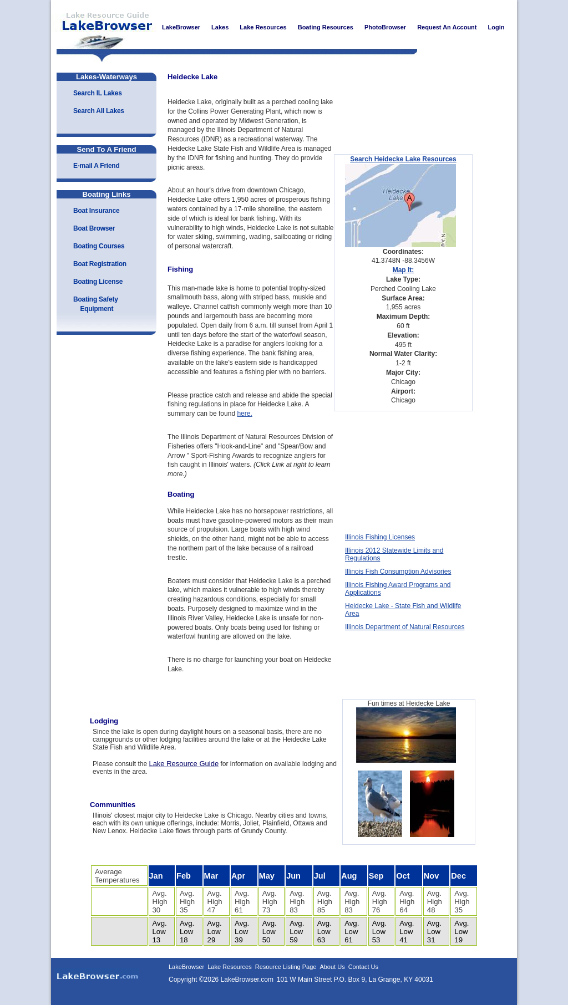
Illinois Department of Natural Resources (404, 627)
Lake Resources (229, 966)
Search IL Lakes (97, 93)
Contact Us (363, 966)
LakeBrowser (103, 27)
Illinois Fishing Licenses (380, 537)
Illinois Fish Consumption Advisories (398, 571)
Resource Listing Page (286, 966)
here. (244, 413)
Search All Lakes (98, 111)
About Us (332, 966)
